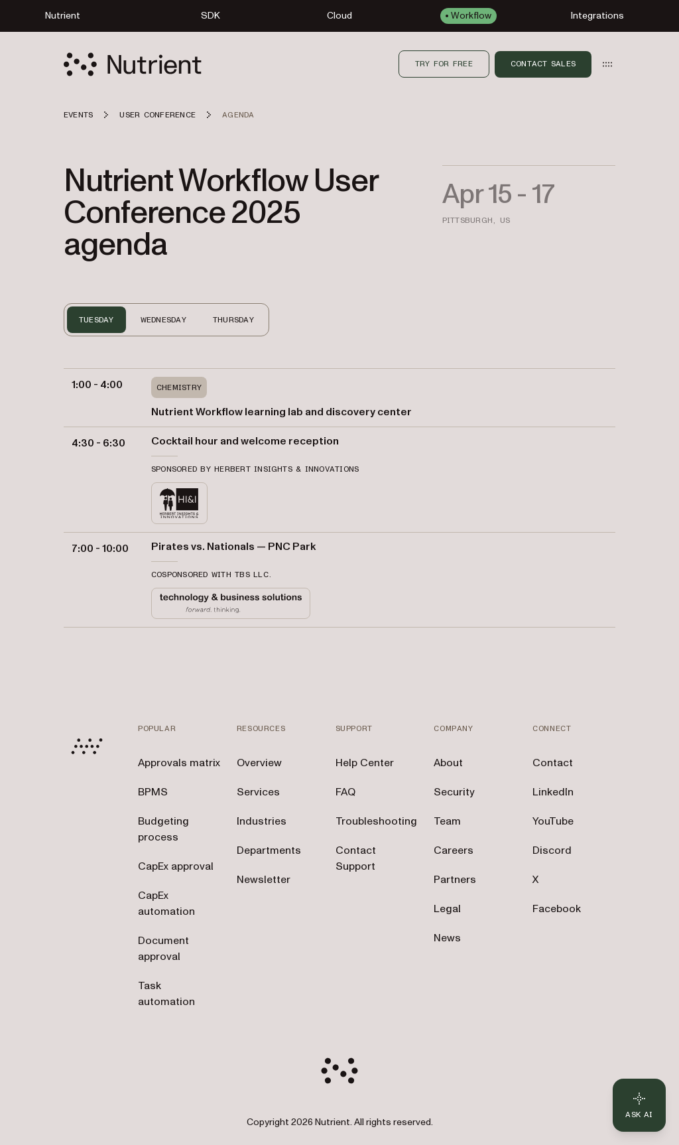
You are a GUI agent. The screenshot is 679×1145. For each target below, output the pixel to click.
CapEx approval (176, 866)
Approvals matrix (179, 763)
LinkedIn (553, 792)
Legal (447, 909)
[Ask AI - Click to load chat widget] (639, 1105)
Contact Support (356, 858)
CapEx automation (166, 903)
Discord (552, 850)
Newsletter (263, 879)
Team (447, 821)
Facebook (556, 909)
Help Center (365, 763)
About (448, 763)
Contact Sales (543, 64)
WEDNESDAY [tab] (163, 320)
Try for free (444, 64)
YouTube (553, 821)
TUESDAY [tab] (96, 320)
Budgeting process (163, 829)
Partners (455, 879)
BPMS (153, 792)
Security (454, 792)
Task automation (166, 993)
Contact (552, 763)
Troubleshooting (376, 821)
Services (258, 792)
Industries (261, 821)
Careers (453, 850)
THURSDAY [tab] (233, 320)
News (447, 938)
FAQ (345, 792)
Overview (259, 763)
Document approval (163, 948)
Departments (269, 850)
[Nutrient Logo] (133, 64)
